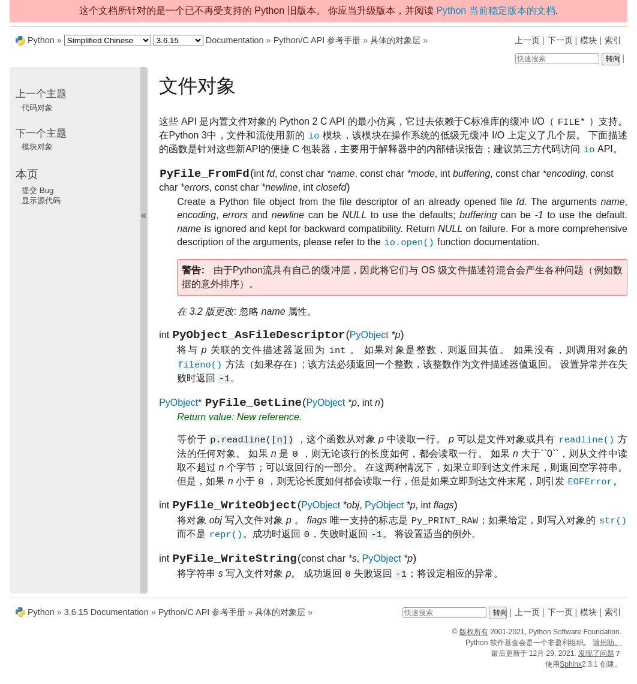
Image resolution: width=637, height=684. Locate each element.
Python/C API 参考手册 (317, 40)
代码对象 (37, 107)
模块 (588, 40)
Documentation (235, 40)
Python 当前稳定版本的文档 (495, 10)
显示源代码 (41, 200)
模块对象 (37, 146)
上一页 (527, 40)
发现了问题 (596, 662)
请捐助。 (607, 651)
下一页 (560, 40)
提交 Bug (37, 190)
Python (41, 40)
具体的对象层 (395, 40)
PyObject (369, 340)
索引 (613, 40)
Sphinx (571, 673)
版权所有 (473, 641)
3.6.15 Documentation (106, 621)
